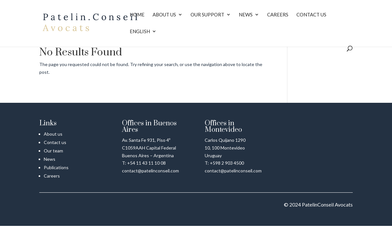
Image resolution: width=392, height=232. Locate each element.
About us (164, 14)
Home (137, 14)
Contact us (311, 14)
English (140, 31)
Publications (56, 167)
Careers (277, 14)
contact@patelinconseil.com (150, 170)
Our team (53, 150)
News (246, 14)
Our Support (207, 14)
